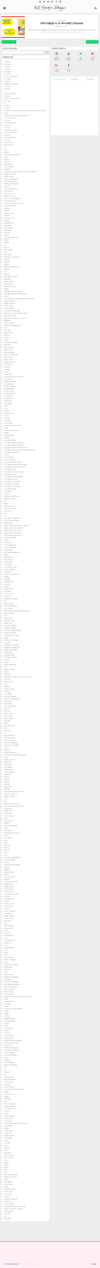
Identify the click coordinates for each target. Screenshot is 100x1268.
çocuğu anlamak (10, 440)
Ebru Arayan (8, 560)
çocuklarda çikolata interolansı (15, 467)
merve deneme (9, 877)
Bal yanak (7, 279)
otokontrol (8, 943)
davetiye (7, 494)
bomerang (8, 365)
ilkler (5, 728)
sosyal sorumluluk (10, 1065)
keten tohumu (9, 816)
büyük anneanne (10, 382)
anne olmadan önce (11, 189)
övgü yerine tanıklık (11, 965)
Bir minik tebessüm (11, 343)
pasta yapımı (8, 975)
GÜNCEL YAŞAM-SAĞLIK (12, 631)
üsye (6, 1160)
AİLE (5, 150)
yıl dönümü (8, 1202)
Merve (6, 875)
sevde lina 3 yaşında (11, 1050)
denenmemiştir (9, 499)
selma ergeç (8, 1028)
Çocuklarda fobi (9, 470)
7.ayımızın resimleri (11, 130)
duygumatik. (8, 550)
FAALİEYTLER (9, 589)
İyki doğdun (8, 767)
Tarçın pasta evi (9, 1094)
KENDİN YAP (8, 811)
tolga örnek (8, 1119)
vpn (5, 1172)
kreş (5, 840)
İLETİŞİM (7, 721)
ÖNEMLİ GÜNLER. (10, 960)
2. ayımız (7, 96)
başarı (6, 289)
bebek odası (8, 306)
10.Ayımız (7, 64)
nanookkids (8, 914)
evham (6, 587)
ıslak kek (7, 692)
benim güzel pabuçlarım (12, 326)
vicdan (6, 1163)
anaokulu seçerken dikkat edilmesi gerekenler (20, 172)
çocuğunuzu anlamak (11, 452)
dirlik (5, 504)
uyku (5, 1150)
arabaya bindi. (9, 223)
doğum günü (8, 523)
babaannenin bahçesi (11, 257)
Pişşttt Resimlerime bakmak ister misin (18, 997)
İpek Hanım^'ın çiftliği (11, 745)
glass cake (8, 623)
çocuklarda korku (10, 474)
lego (5, 853)
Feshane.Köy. (9, 594)
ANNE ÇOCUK (9, 177)
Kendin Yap (8, 809)
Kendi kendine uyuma (11, 804)
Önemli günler (9, 958)
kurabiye (7, 845)
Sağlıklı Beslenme (10, 1019)
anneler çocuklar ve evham (13, 204)
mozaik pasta (9, 899)
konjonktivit (8, 831)
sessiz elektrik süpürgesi (13, 1041)
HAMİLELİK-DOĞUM (11, 650)
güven (6, 638)
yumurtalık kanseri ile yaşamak (14, 1207)
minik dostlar (8, 889)
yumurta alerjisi (9, 1204)
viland (6, 1167)
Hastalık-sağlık (9, 655)
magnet (7, 867)
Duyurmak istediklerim (12, 553)
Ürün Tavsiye (8, 1158)
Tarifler (6, 1097)
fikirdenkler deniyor (11, 599)
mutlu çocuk (8, 904)
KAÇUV (6, 777)
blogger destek (9, 362)
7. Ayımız (7, 128)
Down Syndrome (10, 548)
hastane (7, 660)
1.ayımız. (7, 62)
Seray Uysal (8, 1038)
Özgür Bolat (8, 967)
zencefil (7, 1214)
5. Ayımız (7, 121)
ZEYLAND (7, 1219)
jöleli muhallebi (9, 772)
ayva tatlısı (8, 255)
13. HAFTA (7, 74)
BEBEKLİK (7, 321)
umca (6, 1146)
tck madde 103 (9, 1109)
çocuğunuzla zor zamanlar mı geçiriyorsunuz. (20, 450)
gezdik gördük (9, 614)
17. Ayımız (7, 86)
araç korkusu (8, 228)
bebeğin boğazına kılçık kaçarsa (15, 294)
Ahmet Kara (8, 145)
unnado (7, 1148)
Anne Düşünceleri (10, 182)
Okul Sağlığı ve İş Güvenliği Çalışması (61, 23)
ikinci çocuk (8, 714)
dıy (5, 501)
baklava (7, 269)
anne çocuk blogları (11, 179)
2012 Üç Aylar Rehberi (12, 99)
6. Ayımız (7, 125)
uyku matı (7, 1153)
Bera (6, 328)
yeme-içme (8, 1194)
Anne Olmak (8, 191)
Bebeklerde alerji (10, 316)
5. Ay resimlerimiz (10, 118)
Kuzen (6, 848)
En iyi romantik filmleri (11, 574)
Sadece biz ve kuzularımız (13, 1009)
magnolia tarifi (9, 872)
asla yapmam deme (11, 238)
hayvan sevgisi (9, 670)
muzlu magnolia (9, 911)
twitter (6, 1141)
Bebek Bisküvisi (9, 301)
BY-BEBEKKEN (9, 389)
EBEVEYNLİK (8, 557)
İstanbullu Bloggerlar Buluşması (15, 755)
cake (6, 406)
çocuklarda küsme (10, 479)
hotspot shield (9, 689)
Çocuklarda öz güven (11, 484)
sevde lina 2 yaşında (11, 1048)
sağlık (6, 1014)
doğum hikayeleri (10, 538)
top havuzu (8, 1121)
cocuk (6, 416)
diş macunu (8, 511)
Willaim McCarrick (10, 1177)
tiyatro (6, 1114)
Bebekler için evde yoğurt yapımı (15, 313)
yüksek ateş (8, 1211)
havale (6, 662)
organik (6, 933)
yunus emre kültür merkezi (13, 1209)
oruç (6, 938)
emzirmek (7, 572)
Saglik (6, 1011)
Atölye (6, 240)
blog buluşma (9, 348)
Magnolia (7, 870)
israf (5, 748)
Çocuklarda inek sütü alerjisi (14, 472)
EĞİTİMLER (8, 565)
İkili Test (7, 711)
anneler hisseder (10, 206)
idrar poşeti (8, 701)
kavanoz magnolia (10, 794)
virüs (6, 1170)
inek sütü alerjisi (9, 738)
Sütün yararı (8, 1082)
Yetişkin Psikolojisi (10, 1199)
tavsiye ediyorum (10, 1104)
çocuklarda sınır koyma (12, 487)
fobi (5, 601)
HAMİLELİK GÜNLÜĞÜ (11, 648)
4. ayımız (7, 108)
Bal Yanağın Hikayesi (11, 1264)
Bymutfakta (8, 404)
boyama (7, 370)
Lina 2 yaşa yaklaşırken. (12, 858)
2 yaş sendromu (10, 94)
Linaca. (6, 862)
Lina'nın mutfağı (9, 860)
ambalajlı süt (8, 165)
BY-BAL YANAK (9, 387)
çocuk (6, 455)
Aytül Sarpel (8, 250)
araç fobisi (8, 226)
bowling (7, 367)
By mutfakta (8, 384)
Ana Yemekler (9, 167)
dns (5, 516)
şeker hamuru (9, 1087)
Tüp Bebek (8, 1138)
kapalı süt (7, 787)
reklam (6, 1006)
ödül (5, 953)
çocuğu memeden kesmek (13, 443)
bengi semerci (9, 323)
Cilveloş (7, 411)
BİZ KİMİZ (7, 345)
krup (5, 843)
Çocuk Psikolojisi (10, 460)
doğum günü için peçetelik (13, 528)
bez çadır (7, 330)
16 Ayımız (7, 82)
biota (6, 340)
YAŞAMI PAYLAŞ (9, 1189)
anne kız (7, 186)
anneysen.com (9, 218)
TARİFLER (7, 1099)
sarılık (6, 1026)
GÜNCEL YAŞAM (61, 20)
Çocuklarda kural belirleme (13, 477)
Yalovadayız (8, 1182)
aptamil (6, 221)
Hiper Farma (8, 682)
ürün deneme (9, 1155)
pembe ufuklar (9, 989)
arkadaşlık (7, 230)
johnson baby (9, 770)
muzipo (7, 909)
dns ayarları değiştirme (12, 518)
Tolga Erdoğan (9, 1116)
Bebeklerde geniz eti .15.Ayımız (15, 318)
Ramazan (7, 1004)
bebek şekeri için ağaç (12, 311)
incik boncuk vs (9, 736)
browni (6, 372)
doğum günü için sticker (12, 531)
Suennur (7, 1072)
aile (5, 147)
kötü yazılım (8, 838)
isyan (6, 758)
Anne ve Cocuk (9, 194)
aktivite (6, 152)
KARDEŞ (7, 789)
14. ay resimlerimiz (10, 77)
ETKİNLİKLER (8, 582)
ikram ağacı (8, 716)
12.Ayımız (7, 69)
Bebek (6, 296)
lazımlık (6, 850)
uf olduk (7, 1143)
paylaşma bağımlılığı (11, 977)
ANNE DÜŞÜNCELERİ (11, 184)
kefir (5, 799)
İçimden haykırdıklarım (12, 699)
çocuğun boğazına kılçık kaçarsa (15, 448)
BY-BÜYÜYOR (8, 391)
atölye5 (6, 243)
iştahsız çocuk (9, 760)
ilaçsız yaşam (9, 718)
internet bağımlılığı (10, 743)
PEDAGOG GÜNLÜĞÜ (11, 982)
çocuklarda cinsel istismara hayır (15, 465)
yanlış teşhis (8, 1185)
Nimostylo (7, 921)
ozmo (6, 950)
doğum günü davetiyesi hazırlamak (16, 526)
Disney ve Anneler (10, 509)
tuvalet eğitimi (9, 1136)
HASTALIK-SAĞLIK (10, 657)
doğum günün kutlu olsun (13, 535)
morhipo (7, 897)
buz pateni (8, 379)
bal (5, 272)
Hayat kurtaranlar (10, 665)
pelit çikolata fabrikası (12, 984)
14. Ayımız (7, 79)
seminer (7, 1033)
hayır (6, 667)
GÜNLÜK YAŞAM (10, 633)
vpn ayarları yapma (10, 1175)
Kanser (6, 782)
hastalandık (8, 653)
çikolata (7, 438)
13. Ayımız (7, 72)
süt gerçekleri (9, 1077)
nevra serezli (8, 919)
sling (6, 1058)
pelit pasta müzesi (10, 987)
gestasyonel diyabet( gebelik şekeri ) (17, 611)
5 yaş (6, 113)
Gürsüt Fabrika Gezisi (11, 635)
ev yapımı (7, 584)
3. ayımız (7, 106)
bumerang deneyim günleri (13, 377)
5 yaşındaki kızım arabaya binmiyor (16, 116)
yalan (6, 1180)
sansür (6, 1024)
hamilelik (7, 643)
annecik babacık (10, 201)
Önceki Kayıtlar (92, 42)
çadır (6, 428)
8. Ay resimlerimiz (10, 133)
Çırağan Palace (9, 435)
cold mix (7, 418)
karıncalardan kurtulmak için (14, 792)
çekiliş (6, 433)
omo (6, 931)
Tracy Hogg (8, 1131)
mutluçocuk (8, 906)
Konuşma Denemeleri (12, 833)
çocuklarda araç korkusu (13, 462)
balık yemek (8, 284)
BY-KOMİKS (8, 396)
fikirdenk (7, 596)
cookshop (7, 421)
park (5, 972)
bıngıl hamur (8, 333)
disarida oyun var (10, 506)
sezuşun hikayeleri (10, 1055)
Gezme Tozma (9, 621)
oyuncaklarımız (9, 948)
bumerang (8, 374)
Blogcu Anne (8, 360)
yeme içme (8, 1192)
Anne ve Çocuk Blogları (12, 199)
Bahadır (7, 262)
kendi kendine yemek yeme (14, 806)
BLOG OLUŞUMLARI (11, 355)
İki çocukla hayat (10, 706)
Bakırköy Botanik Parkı (11, 267)
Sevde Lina (8, 1045)
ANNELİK (7, 211)
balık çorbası (8, 282)
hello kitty (7, 675)
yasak (6, 1187)
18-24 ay (7, 89)
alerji (6, 157)
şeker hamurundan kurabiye (14, 1089)
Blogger (94, 1264)
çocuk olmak (8, 457)
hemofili (7, 679)
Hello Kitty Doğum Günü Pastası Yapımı (18, 677)
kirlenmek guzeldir (10, 826)
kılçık (6, 819)
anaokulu (7, 169)
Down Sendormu (10, 545)
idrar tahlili (7, 704)
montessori (8, 892)
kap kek (7, 784)
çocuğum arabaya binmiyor (13, 445)
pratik (6, 999)
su (5, 1070)
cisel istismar (9, 413)
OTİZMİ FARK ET (10, 941)
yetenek (7, 1197)
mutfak (6, 901)
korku (6, 836)
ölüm (6, 955)
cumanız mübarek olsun (12, 426)
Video (6, 1165)
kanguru (7, 779)
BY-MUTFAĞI (8, 399)
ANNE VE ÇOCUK (10, 174)
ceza (6, 409)
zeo (5, 1216)
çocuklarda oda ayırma (12, 482)
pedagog (7, 980)
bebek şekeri (9, 308)
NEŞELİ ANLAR (9, 916)
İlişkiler (6, 723)
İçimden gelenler (10, 697)
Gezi (5, 616)
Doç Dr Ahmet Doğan (11, 521)
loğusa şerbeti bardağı (12, 865)
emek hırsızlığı (9, 570)
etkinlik (6, 577)
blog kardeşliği (9, 352)
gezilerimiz (8, 618)
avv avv (6, 247)
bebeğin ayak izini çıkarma (13, 291)
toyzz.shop (8, 1126)
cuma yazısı (8, 423)
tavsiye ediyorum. (10, 1106)
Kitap (6, 828)
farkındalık (7, 592)
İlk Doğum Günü (9, 726)
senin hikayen (9, 1036)
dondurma (8, 543)
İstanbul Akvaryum (10, 753)
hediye (6, 672)
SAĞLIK (6, 1016)
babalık (6, 260)
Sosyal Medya (9, 1063)
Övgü (6, 962)
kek (5, 801)
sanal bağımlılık (9, 1021)
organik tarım (8, 936)
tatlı (5, 1102)
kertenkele (8, 814)
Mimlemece (8, 884)
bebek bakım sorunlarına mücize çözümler (19, 299)
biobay (6, 338)
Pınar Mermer (9, 994)
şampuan (7, 1085)
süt (5, 1075)
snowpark (7, 1060)
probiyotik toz (9, 1002)
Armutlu (7, 233)
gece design (8, 604)
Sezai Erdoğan (9, 1053)
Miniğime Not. (9, 887)
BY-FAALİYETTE (9, 394)
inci (5, 733)
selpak (6, 1031)
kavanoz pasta (9, 797)
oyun (6, 945)
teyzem (7, 1111)
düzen (6, 555)
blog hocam (8, 350)
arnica (6, 235)
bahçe (6, 265)
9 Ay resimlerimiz (10, 138)
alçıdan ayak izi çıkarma (12, 155)
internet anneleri (10, 740)
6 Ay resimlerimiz (10, 123)
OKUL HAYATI (8, 926)
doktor (6, 540)
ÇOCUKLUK (8, 492)
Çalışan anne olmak (11, 431)
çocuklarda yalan (10, 489)
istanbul (7, 750)
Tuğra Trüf (7, 1133)
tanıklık (6, 1092)
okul (5, 923)
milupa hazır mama (11, 882)
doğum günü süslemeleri (13, 533)
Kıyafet (6, 823)
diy (5, 513)
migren (6, 880)
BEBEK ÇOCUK (9, 304)
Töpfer (6, 1128)
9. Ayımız (7, 140)
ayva (5, 252)
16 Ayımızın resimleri (11, 84)
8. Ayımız (7, 135)
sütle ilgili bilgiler (10, 1080)
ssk (5, 1067)
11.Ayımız (7, 67)
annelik (6, 208)
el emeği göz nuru (10, 567)
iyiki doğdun (8, 765)
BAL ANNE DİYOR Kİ (11, 277)
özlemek (7, 970)
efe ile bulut (8, 562)
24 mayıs (7, 101)
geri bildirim (8, 609)
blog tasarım (8, 357)
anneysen (7, 216)
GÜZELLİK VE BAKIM (11, 640)
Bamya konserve (10, 287)
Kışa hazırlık (8, 821)
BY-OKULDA (8, 401)
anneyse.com (9, 213)
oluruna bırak (8, 928)
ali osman (7, 162)
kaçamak (7, 775)
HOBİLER (7, 687)
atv (5, 245)
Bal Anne (7, 274)
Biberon (7, 335)
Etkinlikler (7, 579)
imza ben (7, 731)
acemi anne (8, 143)
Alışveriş (7, 160)
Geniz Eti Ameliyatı (10, 606)
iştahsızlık (7, 762)
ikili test (7, 709)
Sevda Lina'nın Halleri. (12, 1043)
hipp (5, 684)
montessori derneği (11, 894)
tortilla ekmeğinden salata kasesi (15, 1124)
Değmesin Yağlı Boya (11, 496)
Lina (5, 855)
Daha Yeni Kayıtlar (9, 42)
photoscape (8, 992)
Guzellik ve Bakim (10, 626)
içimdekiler (8, 694)
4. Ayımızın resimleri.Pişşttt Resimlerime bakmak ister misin (25, 111)
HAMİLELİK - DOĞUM (11, 645)
